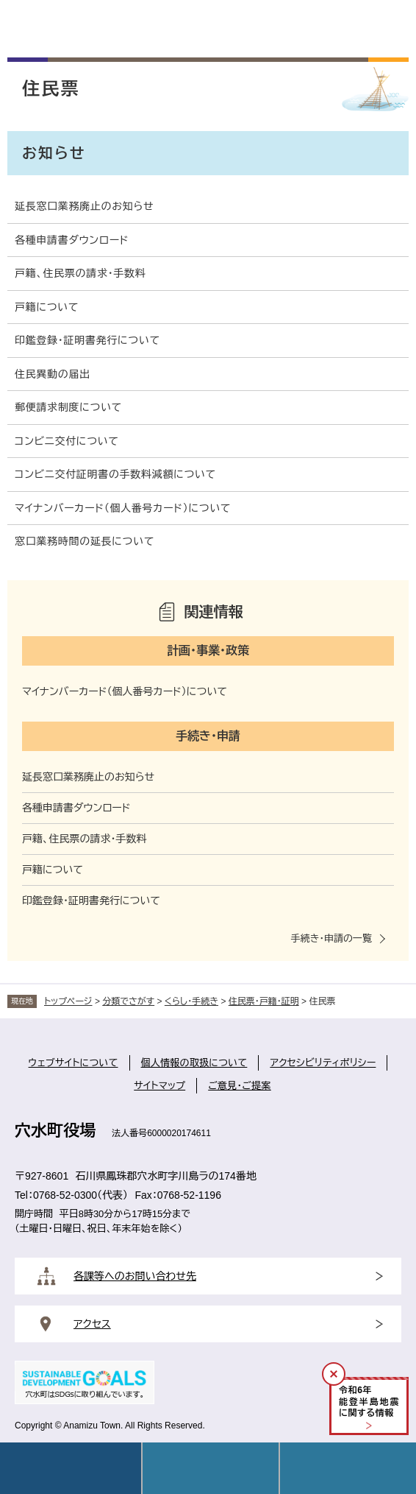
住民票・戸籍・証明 (264, 1001)
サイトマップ (159, 1085)
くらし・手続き (191, 1001)
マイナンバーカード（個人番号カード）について (123, 508)
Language (211, 1468)
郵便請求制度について (68, 407)
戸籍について (47, 307)
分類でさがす (128, 1001)
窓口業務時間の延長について (84, 541)
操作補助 (348, 1468)
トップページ (68, 1001)
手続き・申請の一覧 (331, 938)
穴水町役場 (55, 1130)
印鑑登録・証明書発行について (87, 340)
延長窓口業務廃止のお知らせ (84, 206)
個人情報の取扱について (194, 1062)
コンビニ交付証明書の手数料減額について (115, 474)
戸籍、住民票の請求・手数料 (80, 273)
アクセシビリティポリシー (323, 1062)
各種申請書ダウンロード (72, 240)
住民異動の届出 (52, 374)
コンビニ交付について (67, 441)
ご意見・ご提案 (239, 1085)
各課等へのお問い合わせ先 (134, 1276)
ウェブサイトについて (73, 1062)
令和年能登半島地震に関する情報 (369, 1401)
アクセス (92, 1324)
